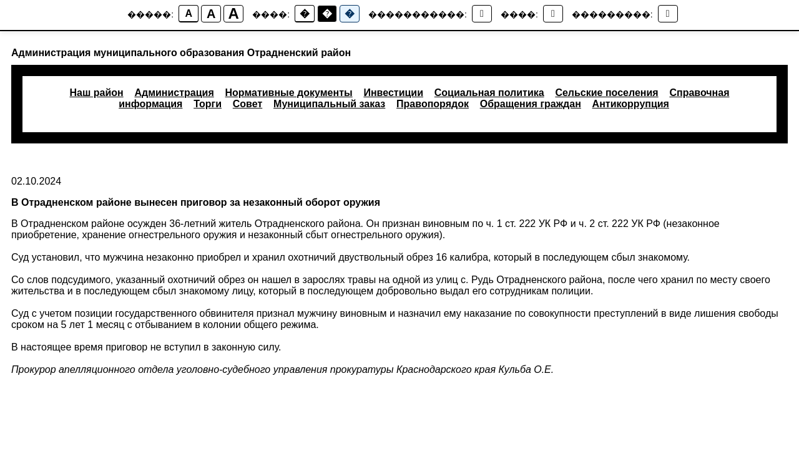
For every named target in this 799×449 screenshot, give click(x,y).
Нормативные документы (289, 92)
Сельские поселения (606, 92)
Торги (208, 104)
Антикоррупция (630, 104)
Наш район (96, 92)
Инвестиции (393, 92)
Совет (247, 104)
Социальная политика (489, 92)
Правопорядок (432, 104)
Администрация (173, 92)
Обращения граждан (530, 104)
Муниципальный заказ (329, 104)
